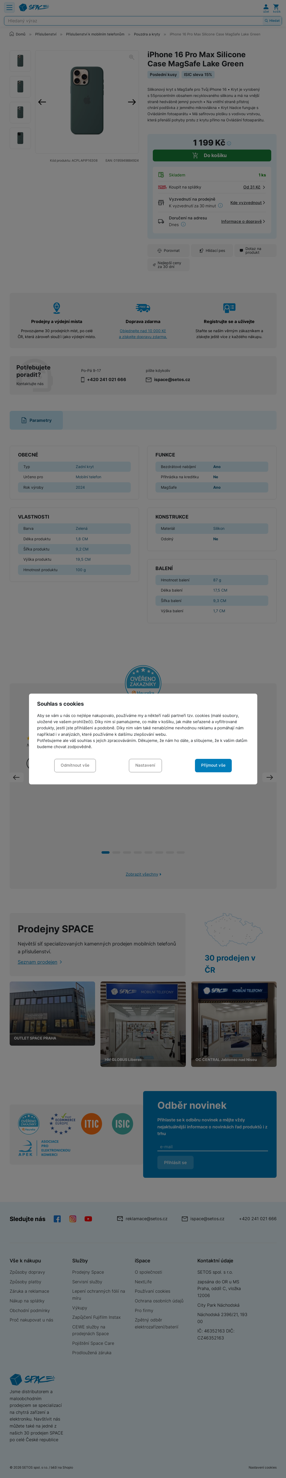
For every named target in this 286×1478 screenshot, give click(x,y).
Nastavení (145, 765)
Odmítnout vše (75, 765)
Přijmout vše (213, 765)
